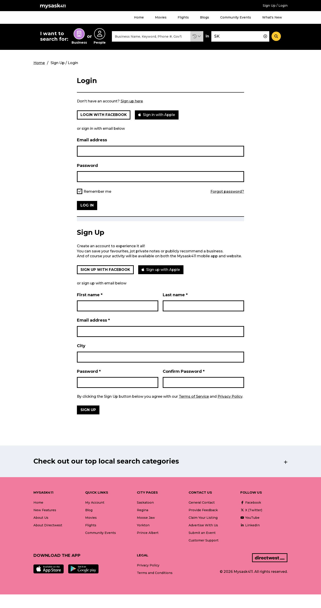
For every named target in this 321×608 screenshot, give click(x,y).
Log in (87, 205)
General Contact (202, 503)
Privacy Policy (230, 396)
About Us (40, 518)
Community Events (235, 17)
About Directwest (47, 525)
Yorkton (143, 525)
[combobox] (151, 36)
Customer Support (203, 540)
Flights (183, 17)
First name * (90, 294)
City (81, 345)
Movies (161, 17)
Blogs (204, 17)
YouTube (249, 518)
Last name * (175, 294)
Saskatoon (145, 503)
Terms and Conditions (155, 573)
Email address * (93, 320)
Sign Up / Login (275, 6)
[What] (151, 36)
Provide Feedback (203, 510)
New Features (44, 510)
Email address (92, 140)
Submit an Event (202, 533)
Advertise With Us (203, 525)
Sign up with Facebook (105, 270)
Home (139, 17)
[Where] (240, 36)
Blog (89, 510)
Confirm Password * (184, 371)
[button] (196, 36)
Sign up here (132, 101)
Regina (142, 510)
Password (87, 165)
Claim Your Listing (203, 518)
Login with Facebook (103, 115)
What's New (272, 17)
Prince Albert (147, 533)
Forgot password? (227, 192)
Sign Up (88, 410)
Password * (89, 371)
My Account (94, 503)
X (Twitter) (251, 510)
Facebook (250, 503)
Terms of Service (194, 396)
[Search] (276, 36)
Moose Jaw (146, 518)
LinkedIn (250, 525)
